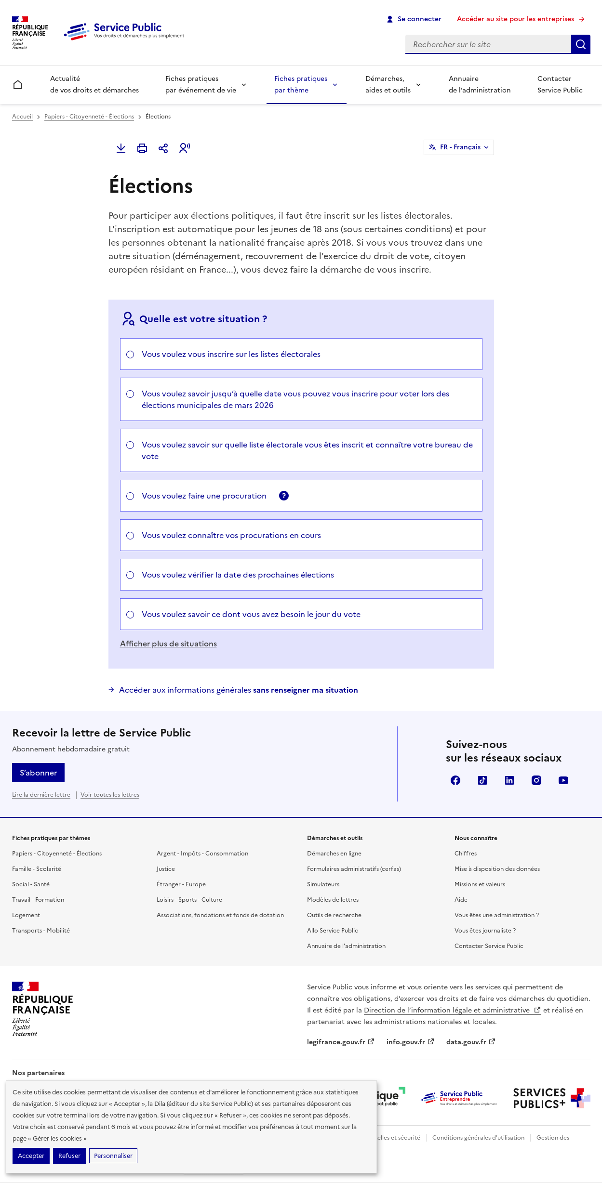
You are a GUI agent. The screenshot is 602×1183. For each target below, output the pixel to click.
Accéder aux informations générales (238, 690)
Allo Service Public (332, 930)
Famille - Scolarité (36, 869)
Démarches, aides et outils (388, 84)
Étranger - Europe (181, 884)
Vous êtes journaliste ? (485, 930)
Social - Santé (31, 884)
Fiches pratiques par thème (300, 84)
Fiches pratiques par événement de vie (200, 84)
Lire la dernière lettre (41, 794)
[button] (184, 148)
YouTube (563, 780)
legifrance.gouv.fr (341, 1042)
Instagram (536, 780)
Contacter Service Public (560, 84)
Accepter (31, 1155)
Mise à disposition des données (497, 869)
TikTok (482, 780)
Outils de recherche (334, 915)
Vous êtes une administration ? (497, 915)
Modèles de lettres (333, 899)
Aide (461, 899)
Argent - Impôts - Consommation (202, 853)
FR (460, 147)
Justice (166, 869)
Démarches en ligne (334, 853)
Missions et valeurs (480, 884)
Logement (26, 915)
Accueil (22, 116)
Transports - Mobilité (41, 930)
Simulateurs (323, 884)
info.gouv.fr (411, 1042)
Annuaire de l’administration (480, 84)
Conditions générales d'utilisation (478, 1137)
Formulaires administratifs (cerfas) (354, 869)
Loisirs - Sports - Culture (189, 899)
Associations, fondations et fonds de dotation (220, 915)
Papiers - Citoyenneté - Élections (89, 116)
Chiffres (466, 853)
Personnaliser (113, 1155)
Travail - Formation (38, 899)
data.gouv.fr (471, 1042)
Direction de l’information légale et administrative (452, 1010)
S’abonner (38, 772)
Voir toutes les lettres (109, 794)
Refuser (69, 1155)
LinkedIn (509, 780)
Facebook (455, 780)
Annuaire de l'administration (346, 946)
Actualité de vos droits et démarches (94, 84)
